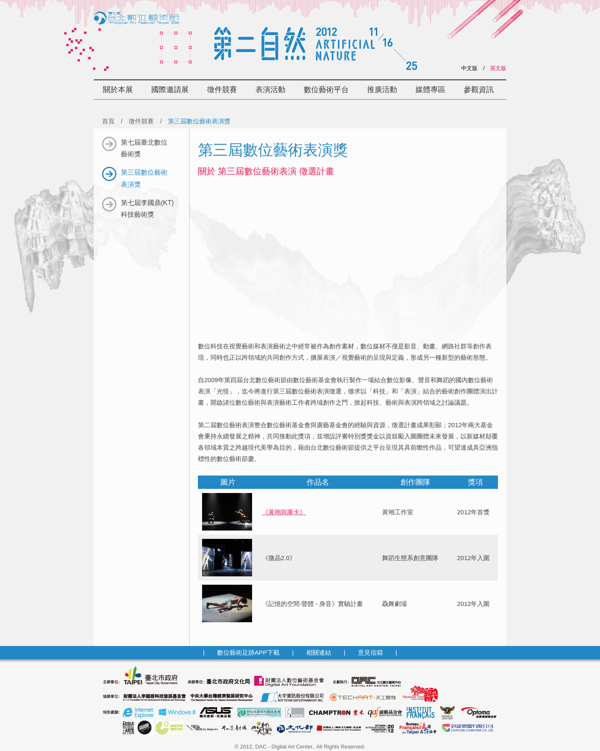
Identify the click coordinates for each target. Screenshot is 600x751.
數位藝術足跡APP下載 (248, 652)
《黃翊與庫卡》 (284, 512)
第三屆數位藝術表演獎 (135, 177)
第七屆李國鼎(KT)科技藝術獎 (138, 207)
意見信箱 (370, 652)
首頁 (108, 121)
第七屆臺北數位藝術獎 (135, 147)
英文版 (498, 68)
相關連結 (318, 652)
